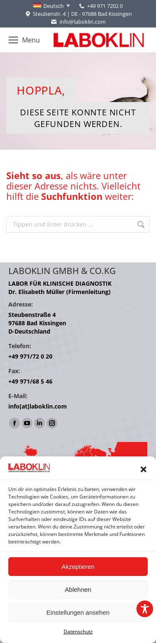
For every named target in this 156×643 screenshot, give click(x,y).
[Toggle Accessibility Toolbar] (145, 609)
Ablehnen (78, 589)
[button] (143, 469)
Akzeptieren (78, 566)
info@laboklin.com (77, 22)
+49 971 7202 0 (105, 6)
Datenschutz (78, 631)
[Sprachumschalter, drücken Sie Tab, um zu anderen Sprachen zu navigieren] (51, 6)
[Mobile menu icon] (24, 40)
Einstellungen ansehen (78, 612)
